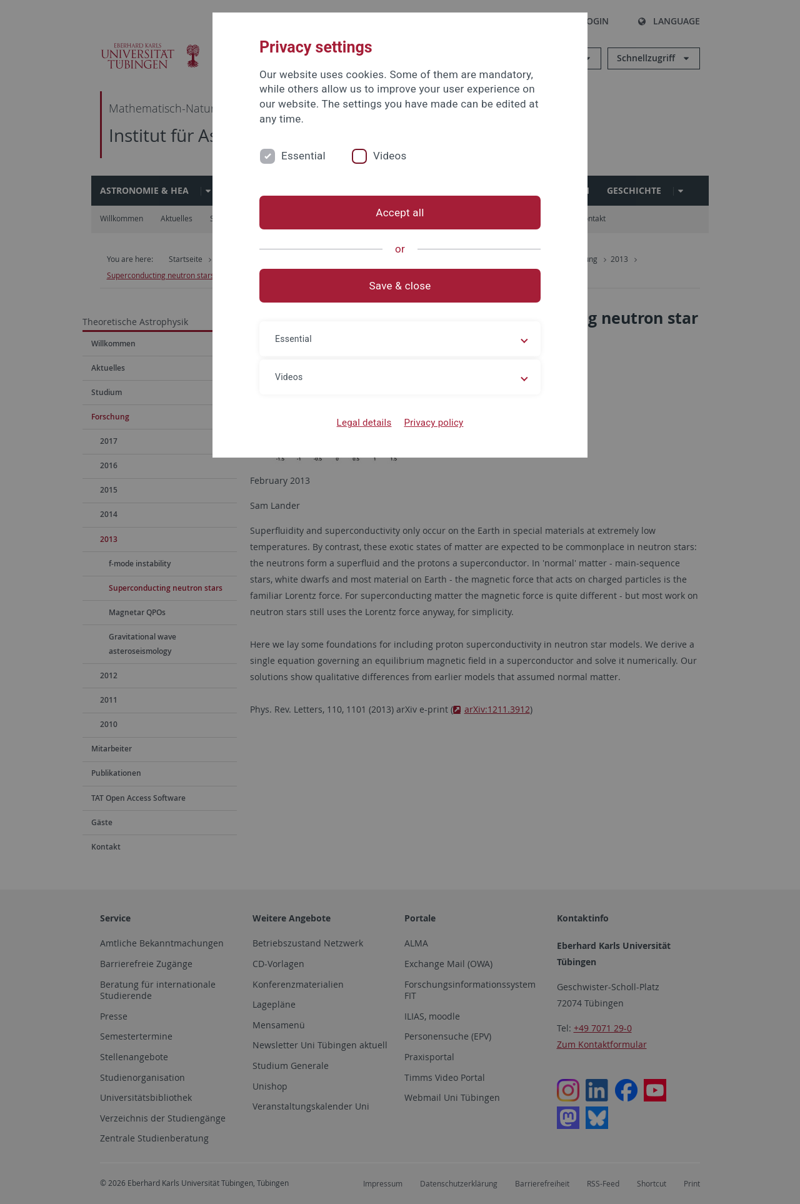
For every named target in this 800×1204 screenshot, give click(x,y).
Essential (303, 155)
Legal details (364, 422)
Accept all (400, 212)
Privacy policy (433, 422)
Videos (390, 155)
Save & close (400, 285)
